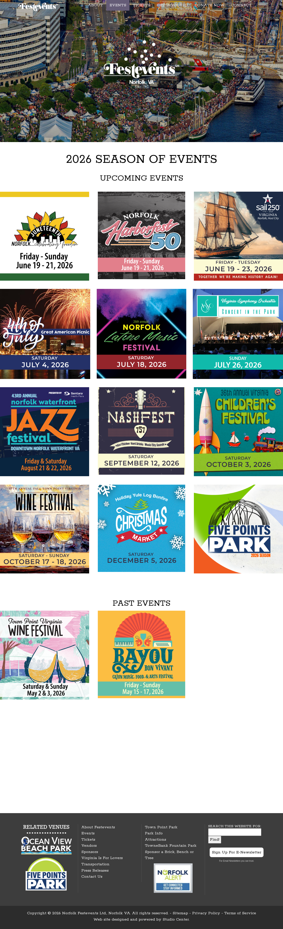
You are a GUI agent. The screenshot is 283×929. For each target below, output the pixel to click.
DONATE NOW (209, 5)
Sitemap (180, 913)
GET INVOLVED (172, 5)
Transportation (95, 864)
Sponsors (89, 852)
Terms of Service (240, 913)
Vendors (89, 845)
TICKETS (141, 5)
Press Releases (95, 870)
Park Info (154, 833)
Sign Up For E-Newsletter (236, 852)
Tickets (88, 839)
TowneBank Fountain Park (170, 845)
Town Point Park (161, 827)
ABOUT (95, 5)
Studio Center (176, 919)
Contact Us (91, 876)
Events (88, 833)
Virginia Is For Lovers (102, 858)
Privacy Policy (206, 913)
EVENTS (118, 5)
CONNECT (241, 5)
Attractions (155, 839)
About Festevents (98, 827)
